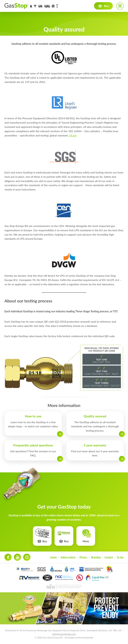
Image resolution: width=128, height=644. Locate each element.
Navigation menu (120, 5)
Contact (109, 557)
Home (53, 557)
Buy (106, 5)
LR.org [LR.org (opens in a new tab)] (73, 135)
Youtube (17, 557)
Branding (96, 557)
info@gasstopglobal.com (64, 634)
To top (120, 557)
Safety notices (68, 557)
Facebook (8, 557)
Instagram (26, 557)
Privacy (83, 557)
